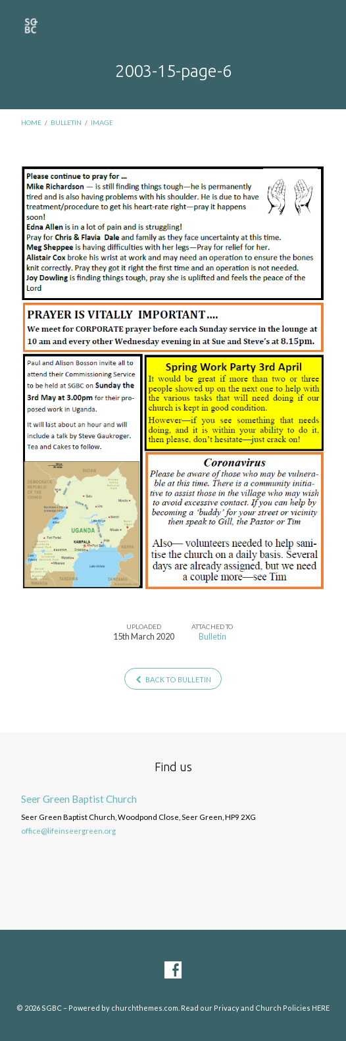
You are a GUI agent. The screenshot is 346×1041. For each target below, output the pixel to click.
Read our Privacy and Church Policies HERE (255, 1007)
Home (31, 122)
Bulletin (66, 122)
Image (102, 122)
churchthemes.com (144, 1007)
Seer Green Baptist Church (79, 799)
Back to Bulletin (173, 679)
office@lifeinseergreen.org (68, 830)
